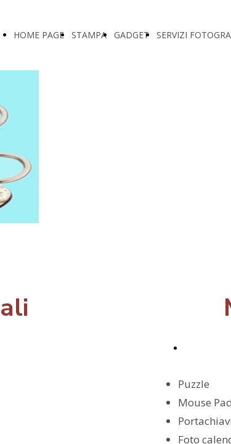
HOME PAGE (39, 35)
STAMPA (89, 35)
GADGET (131, 35)
